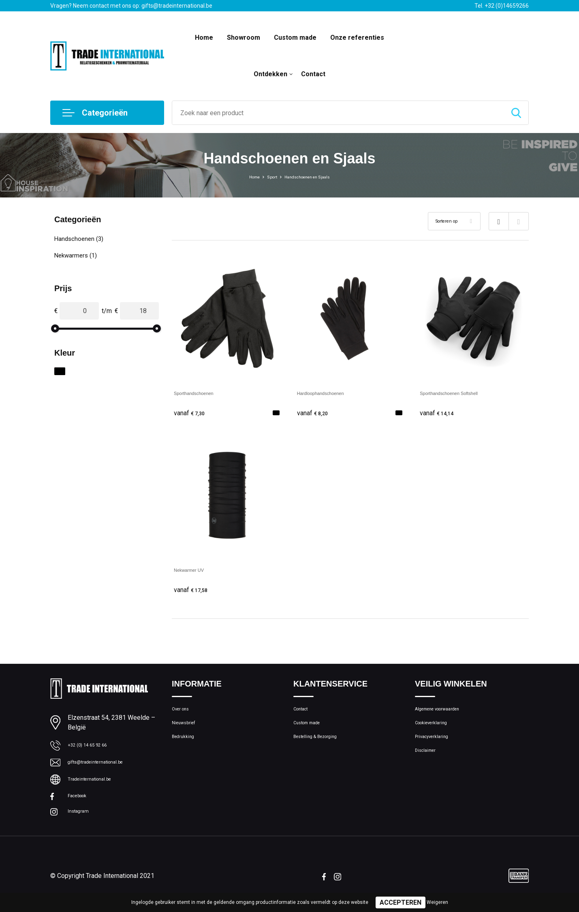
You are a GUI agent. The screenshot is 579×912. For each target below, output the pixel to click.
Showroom (243, 37)
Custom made (295, 37)
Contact (313, 74)
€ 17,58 (194, 592)
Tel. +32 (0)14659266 (501, 5)
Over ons (184, 714)
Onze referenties (357, 37)
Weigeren (437, 902)
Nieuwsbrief (187, 732)
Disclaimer (428, 766)
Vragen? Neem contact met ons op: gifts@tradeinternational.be (131, 5)
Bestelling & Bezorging (323, 749)
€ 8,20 (315, 413)
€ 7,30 (192, 413)
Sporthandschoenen (203, 392)
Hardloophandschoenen (331, 392)
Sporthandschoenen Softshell (462, 392)
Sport (265, 176)
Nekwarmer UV (196, 571)
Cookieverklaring (437, 732)
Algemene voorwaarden (446, 714)
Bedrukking (186, 749)
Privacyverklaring (437, 749)
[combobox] (338, 112)
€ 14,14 (440, 413)
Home (204, 37)
